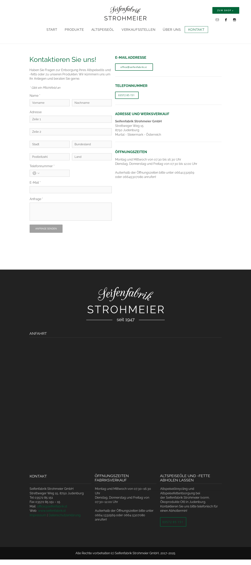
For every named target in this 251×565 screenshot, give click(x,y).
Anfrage (36, 199)
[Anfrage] (71, 211)
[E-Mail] (69, 189)
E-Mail (35, 183)
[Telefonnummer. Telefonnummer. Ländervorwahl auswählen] (36, 173)
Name (35, 96)
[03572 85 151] (127, 95)
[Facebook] (226, 20)
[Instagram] (234, 20)
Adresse (36, 112)
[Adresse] (69, 119)
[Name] (48, 102)
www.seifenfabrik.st (52, 511)
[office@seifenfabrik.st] (217, 20)
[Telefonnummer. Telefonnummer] (53, 173)
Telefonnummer (42, 166)
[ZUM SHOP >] (225, 10)
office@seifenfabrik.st (52, 506)
